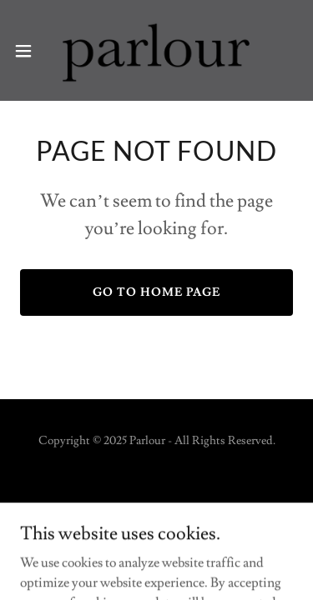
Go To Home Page (156, 292)
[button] (29, 51)
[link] (156, 50)
